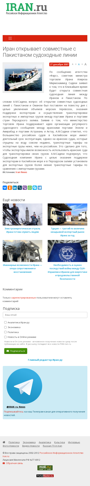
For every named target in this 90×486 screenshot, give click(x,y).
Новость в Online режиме (20, 337)
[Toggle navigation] (10, 38)
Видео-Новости (31, 445)
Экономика (12, 327)
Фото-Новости (11, 445)
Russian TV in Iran (52, 445)
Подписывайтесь (13, 411)
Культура (59, 442)
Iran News (21, 172)
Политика (11, 332)
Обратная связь (13, 463)
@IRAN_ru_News (16, 406)
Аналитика (45, 442)
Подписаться (16, 351)
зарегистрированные (23, 297)
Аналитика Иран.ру (17, 322)
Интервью (74, 442)
